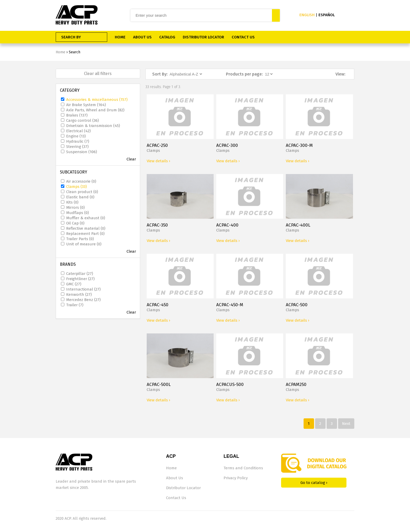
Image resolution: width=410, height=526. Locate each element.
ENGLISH (307, 15)
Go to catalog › (313, 482)
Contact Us (176, 497)
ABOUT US (142, 37)
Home (60, 52)
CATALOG (167, 37)
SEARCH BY (71, 37)
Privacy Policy (236, 478)
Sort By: (160, 74)
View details (158, 161)
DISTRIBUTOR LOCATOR (203, 37)
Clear (131, 159)
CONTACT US (243, 37)
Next (346, 423)
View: (340, 74)
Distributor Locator (183, 487)
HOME (120, 37)
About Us (174, 478)
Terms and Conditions (243, 468)
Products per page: (244, 74)
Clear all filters (98, 73)
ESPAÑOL (326, 15)
